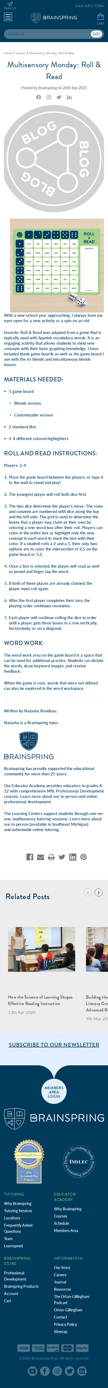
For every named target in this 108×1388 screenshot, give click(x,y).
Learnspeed (13, 1246)
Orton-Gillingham (68, 1310)
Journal (60, 1282)
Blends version (27, 403)
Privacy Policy (65, 1324)
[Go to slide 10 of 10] (88, 892)
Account (11, 1293)
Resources (62, 1289)
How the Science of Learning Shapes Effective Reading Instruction (40, 1000)
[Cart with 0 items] (100, 19)
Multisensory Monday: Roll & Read (54, 70)
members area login (54, 1092)
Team (8, 1238)
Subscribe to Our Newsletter (54, 1045)
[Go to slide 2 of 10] (99, 892)
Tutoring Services (18, 1210)
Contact (60, 1317)
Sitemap (60, 1331)
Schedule (61, 1223)
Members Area (66, 1230)
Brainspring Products (21, 1286)
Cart (7, 1300)
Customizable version (33, 414)
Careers (60, 1274)
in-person (69, 796)
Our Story (62, 1267)
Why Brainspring (17, 1203)
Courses (60, 1216)
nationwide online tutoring (35, 829)
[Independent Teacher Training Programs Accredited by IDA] (29, 1161)
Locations (12, 1218)
